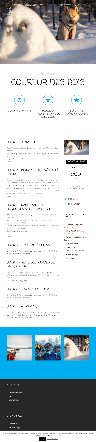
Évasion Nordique (72, 257)
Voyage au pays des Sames (75, 253)
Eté (41, 5)
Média (11, 395)
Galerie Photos (14, 398)
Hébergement (30, 5)
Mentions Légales (15, 426)
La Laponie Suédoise (16, 391)
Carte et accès (64, 5)
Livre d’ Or (22, 16)
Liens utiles (13, 422)
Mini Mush (70, 260)
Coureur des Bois (72, 249)
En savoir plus (52, 439)
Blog (77, 5)
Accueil (17, 5)
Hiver (50, 5)
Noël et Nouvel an (72, 246)
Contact (34, 16)
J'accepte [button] (42, 439)
